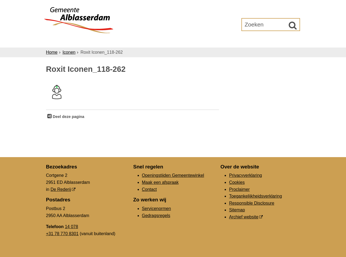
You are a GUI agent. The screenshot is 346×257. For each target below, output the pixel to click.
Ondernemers (133, 41)
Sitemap (237, 210)
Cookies (237, 182)
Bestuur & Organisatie (187, 41)
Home (52, 52)
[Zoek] (293, 25)
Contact (149, 189)
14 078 (71, 226)
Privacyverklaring (245, 175)
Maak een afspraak (160, 182)
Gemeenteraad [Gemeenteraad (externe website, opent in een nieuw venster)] (244, 41)
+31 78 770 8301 (62, 233)
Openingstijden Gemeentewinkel (173, 175)
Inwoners (95, 41)
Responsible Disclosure (251, 203)
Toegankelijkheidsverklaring (255, 196)
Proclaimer (239, 189)
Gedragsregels (156, 215)
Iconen (68, 52)
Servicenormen (156, 208)
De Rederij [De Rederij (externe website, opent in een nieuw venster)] (61, 189)
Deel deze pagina (68, 116)
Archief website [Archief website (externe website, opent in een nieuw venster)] (243, 217)
